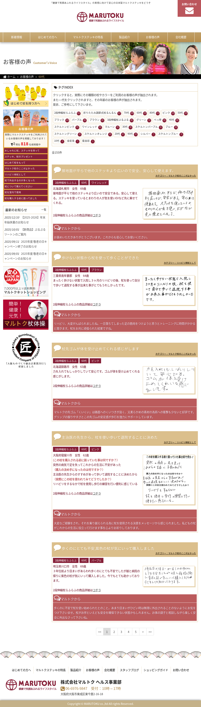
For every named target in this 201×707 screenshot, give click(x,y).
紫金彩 (88, 141)
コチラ (97, 215)
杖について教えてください (19, 186)
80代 (155, 113)
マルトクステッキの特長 (51, 670)
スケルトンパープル (149, 127)
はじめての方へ (21, 670)
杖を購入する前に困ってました (21, 198)
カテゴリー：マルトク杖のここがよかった (175, 175)
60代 (142, 113)
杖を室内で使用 (13, 192)
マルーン (112, 127)
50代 (183, 113)
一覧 (43, 209)
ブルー (171, 127)
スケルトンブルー (170, 134)
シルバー (147, 134)
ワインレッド (92, 127)
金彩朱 (73, 141)
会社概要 (109, 670)
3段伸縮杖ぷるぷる (120, 120)
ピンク (168, 113)
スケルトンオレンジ (98, 134)
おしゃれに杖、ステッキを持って (22, 150)
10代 (59, 141)
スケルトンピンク (66, 127)
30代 (127, 127)
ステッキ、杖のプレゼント (19, 156)
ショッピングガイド (156, 670)
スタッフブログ (129, 670)
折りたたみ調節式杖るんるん (102, 113)
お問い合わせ (181, 670)
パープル (79, 120)
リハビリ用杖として (15, 174)
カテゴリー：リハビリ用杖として (180, 263)
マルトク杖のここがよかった (20, 168)
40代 (174, 120)
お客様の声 (93, 670)
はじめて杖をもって (15, 162)
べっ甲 (160, 120)
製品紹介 (75, 670)
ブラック (61, 120)
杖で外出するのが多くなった (20, 180)
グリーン (143, 120)
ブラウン (96, 120)
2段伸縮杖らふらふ (67, 113)
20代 (120, 134)
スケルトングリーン (68, 134)
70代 (129, 113)
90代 (133, 134)
